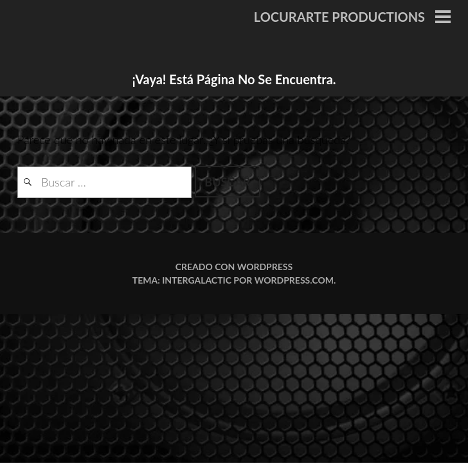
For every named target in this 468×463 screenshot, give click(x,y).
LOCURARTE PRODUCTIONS (339, 16)
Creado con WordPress (234, 266)
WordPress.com (294, 280)
